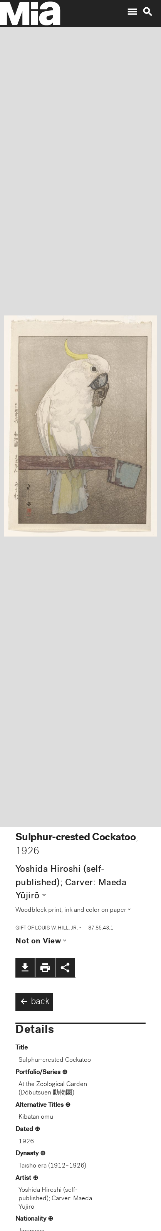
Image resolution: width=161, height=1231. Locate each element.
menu (132, 12)
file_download (25, 967)
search (147, 12)
